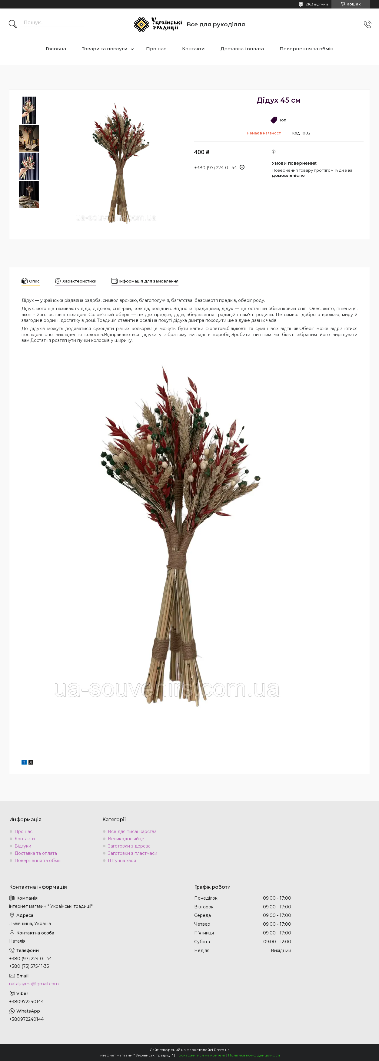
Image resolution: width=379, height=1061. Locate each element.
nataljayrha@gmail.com (34, 984)
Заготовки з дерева (129, 846)
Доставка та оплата (36, 853)
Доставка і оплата (242, 48)
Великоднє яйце (126, 838)
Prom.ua (222, 1049)
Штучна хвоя (122, 860)
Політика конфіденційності (254, 1055)
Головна (56, 48)
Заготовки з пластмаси (132, 853)
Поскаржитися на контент (200, 1055)
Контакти (193, 48)
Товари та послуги (105, 48)
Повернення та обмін (307, 48)
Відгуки (23, 846)
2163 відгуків (317, 4)
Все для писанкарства (132, 831)
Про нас (156, 48)
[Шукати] (12, 24)
